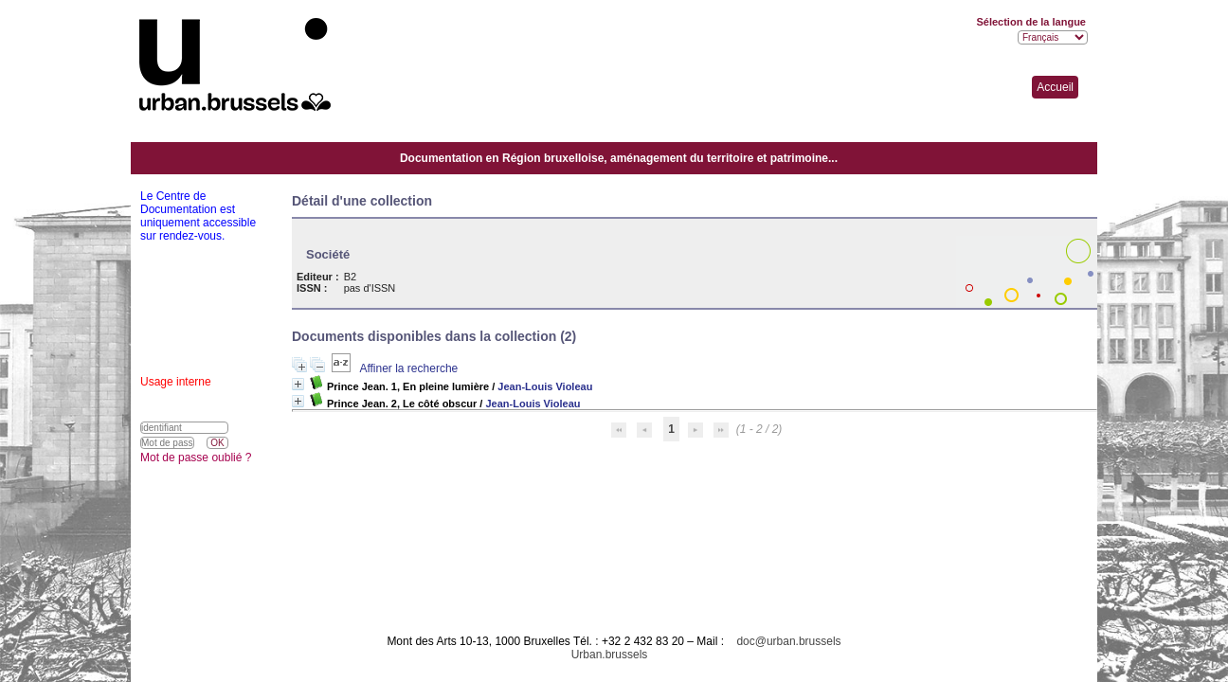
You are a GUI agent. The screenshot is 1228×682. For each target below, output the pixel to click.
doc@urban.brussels (788, 641)
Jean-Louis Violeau (544, 386)
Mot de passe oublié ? (195, 457)
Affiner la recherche (408, 368)
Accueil (1055, 87)
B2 (350, 276)
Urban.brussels (609, 654)
